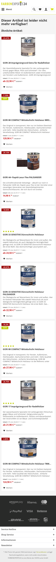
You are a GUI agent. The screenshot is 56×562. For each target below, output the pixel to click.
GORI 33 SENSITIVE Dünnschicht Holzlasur (23, 234)
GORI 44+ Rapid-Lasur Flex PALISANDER (22, 177)
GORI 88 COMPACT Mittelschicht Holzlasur (23, 349)
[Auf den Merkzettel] (8, 86)
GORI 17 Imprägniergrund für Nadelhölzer (23, 406)
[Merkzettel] (39, 9)
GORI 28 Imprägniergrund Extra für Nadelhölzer (26, 63)
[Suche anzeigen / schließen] (33, 9)
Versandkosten (41, 552)
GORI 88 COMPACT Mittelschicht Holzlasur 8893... (27, 120)
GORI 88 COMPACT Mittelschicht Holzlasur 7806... (27, 464)
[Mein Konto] (45, 9)
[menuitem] (6, 9)
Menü (6, 9)
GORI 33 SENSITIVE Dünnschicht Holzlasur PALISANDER (23, 293)
